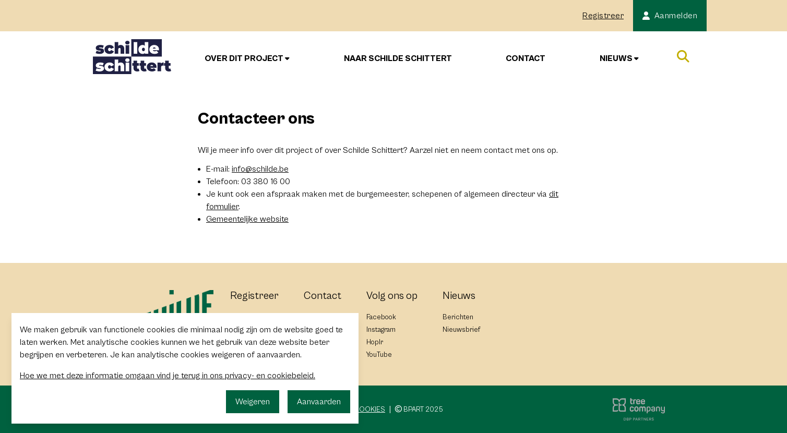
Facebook (381, 317)
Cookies (369, 409)
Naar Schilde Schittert (398, 58)
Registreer (603, 15)
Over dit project (247, 58)
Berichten (458, 317)
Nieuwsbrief (461, 330)
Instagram (381, 330)
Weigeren (252, 401)
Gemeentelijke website (247, 219)
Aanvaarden (319, 401)
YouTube (379, 355)
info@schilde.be (260, 169)
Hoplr (374, 342)
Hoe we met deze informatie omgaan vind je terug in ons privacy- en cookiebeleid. (167, 375)
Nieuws (619, 58)
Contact (525, 58)
